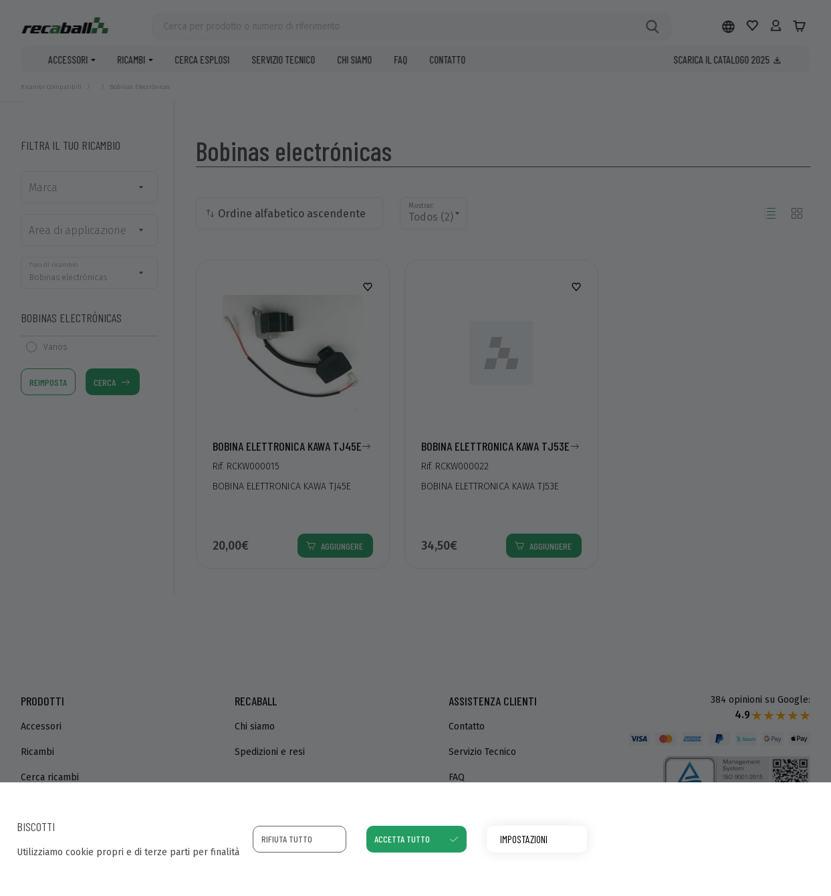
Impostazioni (524, 838)
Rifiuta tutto (286, 839)
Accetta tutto (402, 839)
